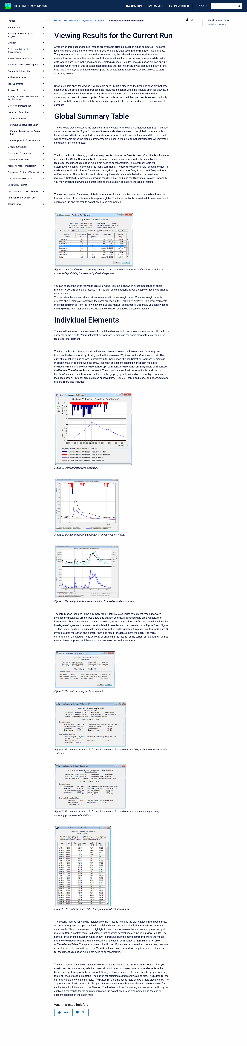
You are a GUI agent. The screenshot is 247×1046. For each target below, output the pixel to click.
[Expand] (43, 27)
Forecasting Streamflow (19, 153)
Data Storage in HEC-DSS (20, 178)
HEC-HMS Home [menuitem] (134, 6)
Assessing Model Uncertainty (22, 166)
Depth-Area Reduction (18, 159)
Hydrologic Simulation (18, 112)
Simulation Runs (18, 118)
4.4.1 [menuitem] (201, 5)
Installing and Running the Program (20, 35)
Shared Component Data (20, 58)
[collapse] (43, 112)
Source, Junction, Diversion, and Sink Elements (23, 98)
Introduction (14, 27)
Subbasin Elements (17, 77)
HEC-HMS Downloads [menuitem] (178, 6)
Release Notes (14, 204)
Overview (12, 42)
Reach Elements (15, 84)
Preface (11, 21)
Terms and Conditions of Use (21, 197)
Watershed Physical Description (23, 64)
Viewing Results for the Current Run (25, 132)
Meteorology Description (19, 106)
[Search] (226, 6)
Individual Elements (216, 24)
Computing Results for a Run (24, 125)
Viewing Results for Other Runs (25, 140)
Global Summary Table (218, 20)
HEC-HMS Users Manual (31, 6)
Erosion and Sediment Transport (23, 172)
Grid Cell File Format (17, 185)
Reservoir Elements (17, 90)
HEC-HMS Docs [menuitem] (155, 6)
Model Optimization (17, 147)
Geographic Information (19, 71)
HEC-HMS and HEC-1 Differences (24, 191)
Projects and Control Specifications (18, 50)
